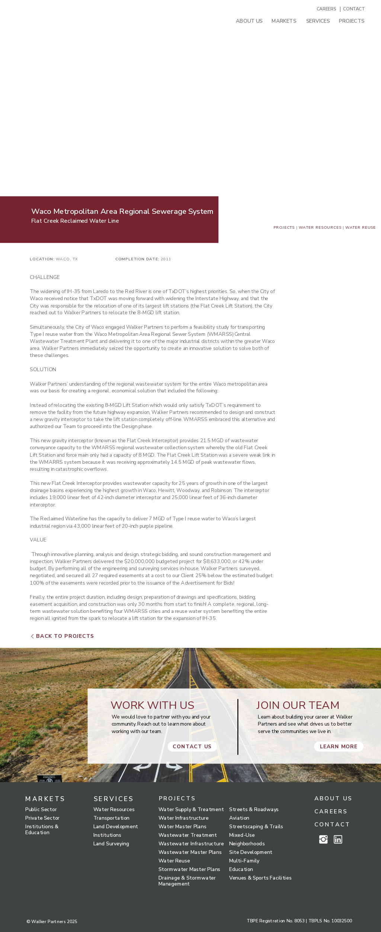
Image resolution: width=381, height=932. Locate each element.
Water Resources (320, 227)
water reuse (360, 227)
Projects (284, 227)
